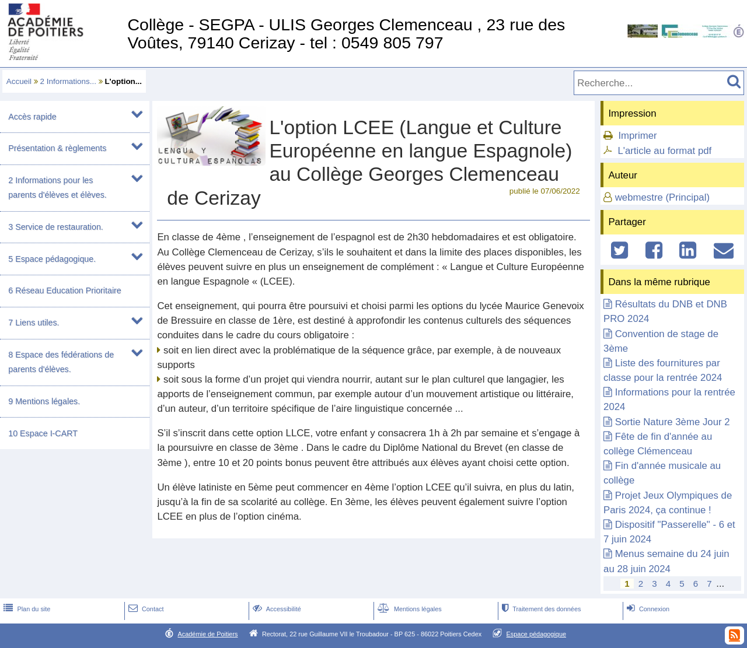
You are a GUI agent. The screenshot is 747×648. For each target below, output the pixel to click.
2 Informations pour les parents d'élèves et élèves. (57, 187)
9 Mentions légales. (44, 401)
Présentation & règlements (57, 148)
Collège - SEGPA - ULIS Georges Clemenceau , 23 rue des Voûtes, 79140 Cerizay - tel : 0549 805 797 (346, 33)
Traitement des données (540, 608)
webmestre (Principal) (662, 197)
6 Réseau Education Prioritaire (64, 290)
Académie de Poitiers (207, 634)
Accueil (19, 81)
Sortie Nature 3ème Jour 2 (672, 422)
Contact (145, 608)
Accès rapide (32, 116)
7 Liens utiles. (33, 322)
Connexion (646, 608)
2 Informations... (68, 81)
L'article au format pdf (664, 150)
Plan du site (25, 608)
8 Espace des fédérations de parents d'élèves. (61, 362)
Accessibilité (275, 608)
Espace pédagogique (537, 634)
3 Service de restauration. (55, 227)
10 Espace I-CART (43, 433)
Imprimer (637, 135)
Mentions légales (408, 608)
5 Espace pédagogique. (52, 259)
